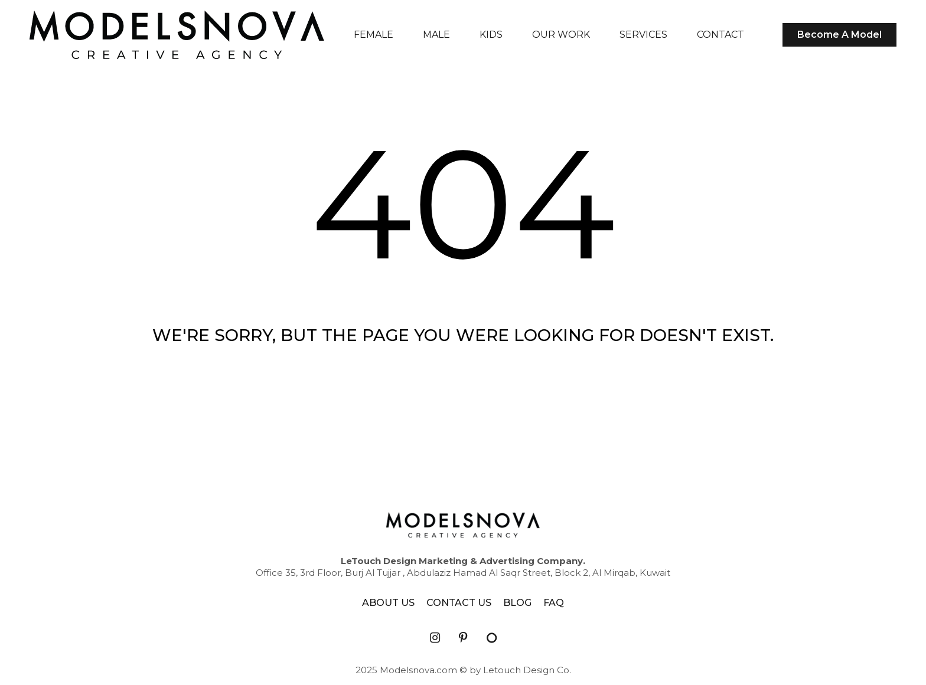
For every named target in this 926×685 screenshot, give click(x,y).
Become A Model (839, 34)
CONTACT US (458, 603)
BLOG (517, 603)
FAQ (553, 603)
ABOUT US (388, 603)
